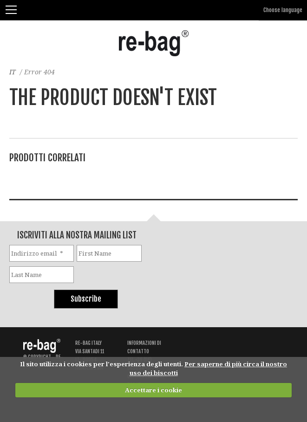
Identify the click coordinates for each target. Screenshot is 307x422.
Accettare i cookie (153, 390)
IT (12, 71)
